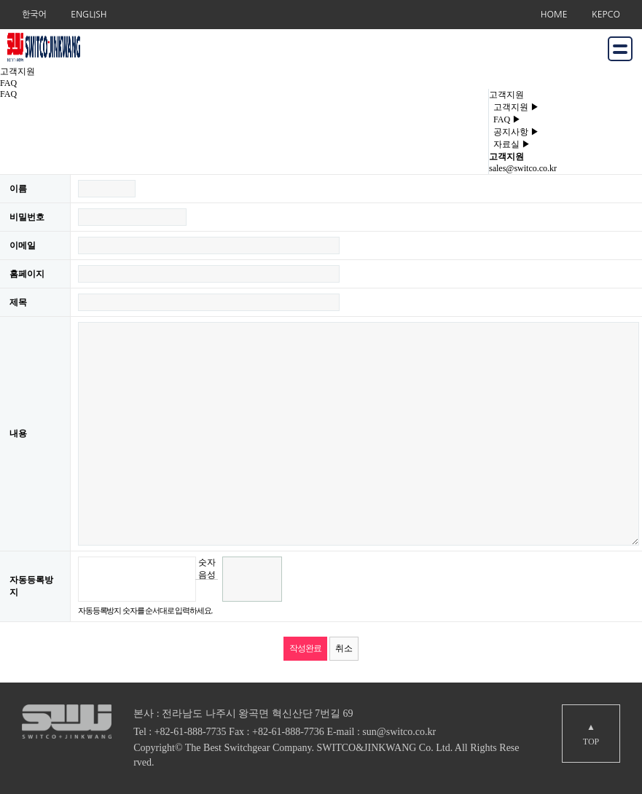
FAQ (505, 119)
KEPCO (606, 14)
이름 (18, 189)
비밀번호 (26, 217)
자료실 (510, 144)
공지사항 (514, 132)
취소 (344, 648)
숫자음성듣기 (206, 568)
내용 (18, 433)
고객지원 (514, 107)
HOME (554, 14)
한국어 (34, 14)
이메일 (22, 245)
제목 (18, 302)
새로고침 (206, 590)
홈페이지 (26, 274)
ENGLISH (88, 14)
